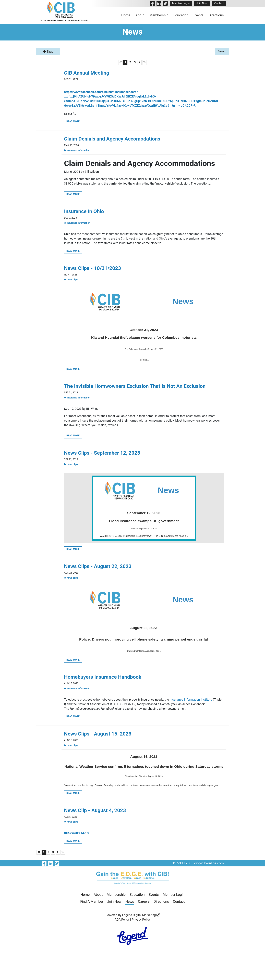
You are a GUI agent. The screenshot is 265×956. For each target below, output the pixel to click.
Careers (144, 903)
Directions (216, 15)
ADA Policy (122, 921)
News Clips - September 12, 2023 (102, 453)
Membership (159, 15)
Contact (219, 3)
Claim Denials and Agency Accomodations (112, 139)
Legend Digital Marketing (141, 916)
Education (180, 15)
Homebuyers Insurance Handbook (102, 678)
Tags (48, 51)
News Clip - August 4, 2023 (95, 812)
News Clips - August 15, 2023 (97, 735)
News (129, 903)
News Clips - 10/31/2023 (92, 269)
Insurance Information (77, 150)
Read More (73, 121)
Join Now (202, 3)
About (139, 15)
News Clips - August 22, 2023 (97, 567)
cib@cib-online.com (209, 865)
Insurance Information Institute (191, 700)
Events (198, 15)
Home (125, 15)
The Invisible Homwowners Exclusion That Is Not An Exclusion (135, 387)
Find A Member (91, 903)
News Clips (71, 280)
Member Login (180, 3)
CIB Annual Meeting (86, 73)
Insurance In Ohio (84, 212)
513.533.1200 (180, 865)
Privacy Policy (141, 921)
